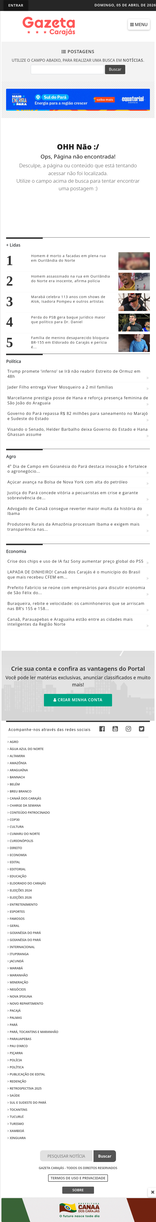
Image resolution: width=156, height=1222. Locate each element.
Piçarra (15, 1053)
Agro (13, 742)
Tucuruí (15, 1116)
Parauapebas (19, 1039)
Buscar (115, 69)
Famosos (16, 918)
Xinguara (17, 1138)
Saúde (14, 1095)
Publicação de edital (26, 1074)
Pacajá (14, 1010)
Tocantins (17, 1109)
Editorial (17, 869)
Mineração (18, 982)
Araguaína (18, 770)
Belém (14, 784)
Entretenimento (22, 904)
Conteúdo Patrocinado (29, 812)
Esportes (16, 911)
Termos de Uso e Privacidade (78, 1178)
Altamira (16, 756)
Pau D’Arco (18, 1046)
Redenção (17, 1081)
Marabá (15, 968)
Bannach (16, 777)
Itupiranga (18, 954)
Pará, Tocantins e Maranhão (33, 1032)
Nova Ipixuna (20, 996)
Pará (12, 1024)
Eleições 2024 (20, 890)
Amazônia (17, 763)
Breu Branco (19, 791)
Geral (13, 925)
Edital (14, 862)
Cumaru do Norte (24, 833)
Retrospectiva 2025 (25, 1088)
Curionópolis (20, 841)
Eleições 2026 (20, 897)
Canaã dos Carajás (24, 798)
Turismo (16, 1124)
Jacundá (15, 961)
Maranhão (18, 975)
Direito (15, 848)
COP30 (14, 819)
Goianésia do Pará (24, 933)
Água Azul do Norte (25, 749)
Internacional (21, 947)
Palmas (15, 1017)
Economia (17, 855)
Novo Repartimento (25, 1003)
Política (16, 1067)
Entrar (15, 5)
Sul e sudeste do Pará (27, 1102)
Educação (17, 876)
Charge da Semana (24, 805)
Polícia (15, 1060)
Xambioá (16, 1131)
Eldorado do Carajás (27, 883)
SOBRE (77, 1190)
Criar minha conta (77, 699)
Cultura (16, 826)
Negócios (17, 989)
